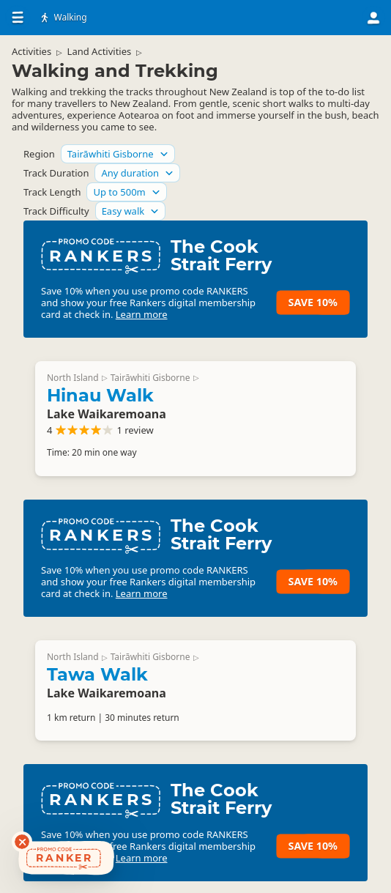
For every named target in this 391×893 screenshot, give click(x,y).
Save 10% (313, 302)
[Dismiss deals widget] (22, 841)
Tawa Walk (97, 674)
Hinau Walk (100, 395)
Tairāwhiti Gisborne (150, 377)
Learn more (142, 314)
